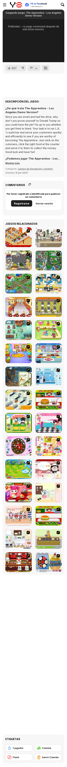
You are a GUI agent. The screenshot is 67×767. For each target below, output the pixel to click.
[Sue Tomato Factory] (18, 469)
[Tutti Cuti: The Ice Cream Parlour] (48, 423)
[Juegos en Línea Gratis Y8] (16, 4)
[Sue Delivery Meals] (18, 492)
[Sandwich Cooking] (18, 539)
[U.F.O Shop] (48, 307)
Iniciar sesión (44, 203)
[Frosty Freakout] (48, 376)
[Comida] (48, 748)
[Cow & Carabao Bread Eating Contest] (18, 423)
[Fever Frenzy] (18, 330)
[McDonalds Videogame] (18, 237)
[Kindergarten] (18, 353)
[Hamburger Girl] (48, 516)
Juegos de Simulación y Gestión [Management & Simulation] (35, 168)
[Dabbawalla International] (48, 260)
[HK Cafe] (48, 283)
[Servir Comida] (48, 757)
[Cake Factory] (48, 330)
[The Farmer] (18, 283)
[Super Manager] (18, 400)
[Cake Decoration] (18, 446)
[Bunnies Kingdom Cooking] (48, 492)
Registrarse (21, 203)
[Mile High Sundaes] (48, 562)
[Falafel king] (18, 260)
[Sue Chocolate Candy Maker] (48, 446)
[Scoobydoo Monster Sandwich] (18, 376)
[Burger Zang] (48, 400)
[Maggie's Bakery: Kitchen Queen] (48, 469)
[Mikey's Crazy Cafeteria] (18, 516)
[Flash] (19, 757)
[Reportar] (34, 68)
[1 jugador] (19, 748)
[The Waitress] (48, 237)
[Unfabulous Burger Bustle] (18, 307)
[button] (12, 163)
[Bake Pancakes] (48, 539)
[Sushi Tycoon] (18, 562)
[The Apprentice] (48, 353)
